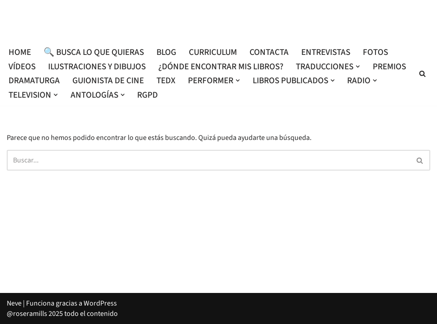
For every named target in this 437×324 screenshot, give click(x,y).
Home (20, 52)
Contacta (269, 52)
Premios (389, 66)
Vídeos (22, 66)
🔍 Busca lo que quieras (94, 52)
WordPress (100, 303)
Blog (166, 52)
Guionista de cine (108, 80)
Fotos (375, 52)
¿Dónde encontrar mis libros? (220, 66)
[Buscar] (422, 73)
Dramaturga (34, 80)
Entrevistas (325, 52)
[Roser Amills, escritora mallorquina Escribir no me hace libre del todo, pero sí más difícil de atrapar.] (218, 20)
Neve (14, 303)
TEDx (165, 80)
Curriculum (213, 52)
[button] (358, 66)
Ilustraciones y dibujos (97, 66)
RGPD (147, 95)
